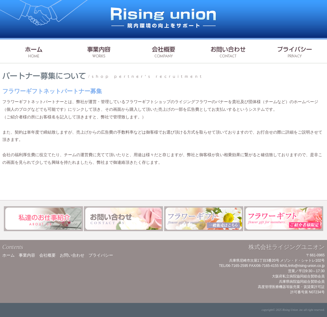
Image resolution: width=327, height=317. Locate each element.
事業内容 (27, 255)
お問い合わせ (72, 255)
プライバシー (100, 255)
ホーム (8, 255)
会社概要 (47, 255)
